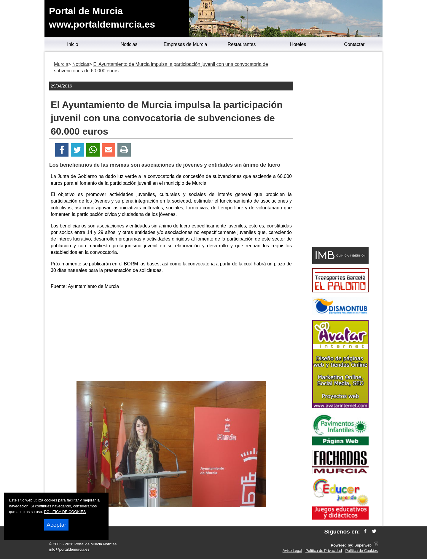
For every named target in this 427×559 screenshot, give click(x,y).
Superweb (363, 545)
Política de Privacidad (323, 550)
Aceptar (56, 525)
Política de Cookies (361, 550)
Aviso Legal (292, 550)
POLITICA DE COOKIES (65, 511)
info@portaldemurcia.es (69, 549)
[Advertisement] (171, 336)
